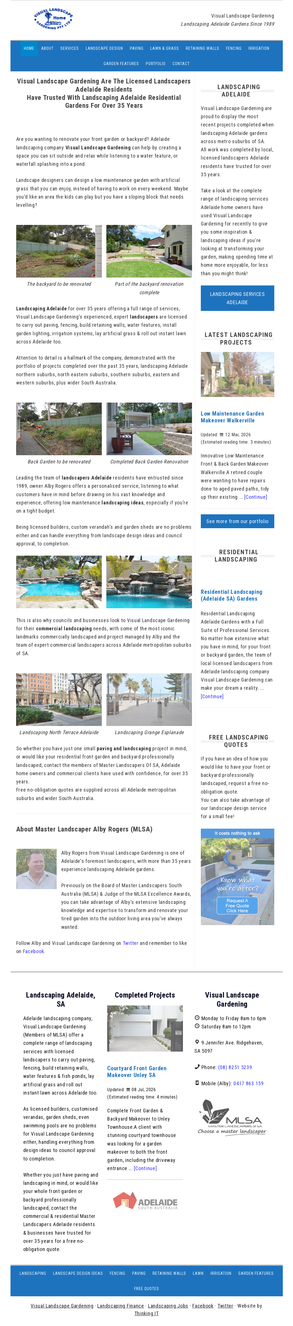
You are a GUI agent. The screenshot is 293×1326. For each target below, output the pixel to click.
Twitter (131, 943)
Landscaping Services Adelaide (237, 298)
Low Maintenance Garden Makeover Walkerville (232, 417)
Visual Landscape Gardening (62, 1306)
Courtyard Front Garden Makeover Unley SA (136, 1071)
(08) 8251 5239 (235, 1067)
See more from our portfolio (237, 521)
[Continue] (255, 497)
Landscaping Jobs (168, 1306)
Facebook (33, 951)
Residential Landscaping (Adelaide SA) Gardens (232, 595)
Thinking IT (146, 1313)
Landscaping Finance (120, 1306)
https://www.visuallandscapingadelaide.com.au (48, 23)
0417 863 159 (248, 1083)
